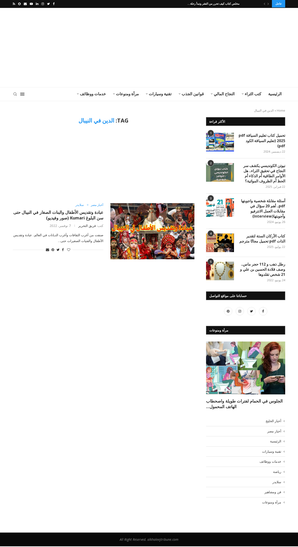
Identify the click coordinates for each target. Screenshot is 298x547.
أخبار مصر (97, 204)
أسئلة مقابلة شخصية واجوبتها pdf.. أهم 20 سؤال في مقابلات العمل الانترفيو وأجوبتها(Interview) (263, 208)
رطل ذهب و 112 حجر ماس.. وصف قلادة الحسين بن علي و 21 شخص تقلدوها (262, 269)
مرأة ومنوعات (127, 93)
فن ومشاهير (272, 492)
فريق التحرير (87, 225)
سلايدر (79, 204)
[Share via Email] (47, 249)
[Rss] (14, 3)
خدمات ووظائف (93, 93)
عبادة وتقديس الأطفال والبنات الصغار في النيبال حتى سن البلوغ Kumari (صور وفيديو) (58, 214)
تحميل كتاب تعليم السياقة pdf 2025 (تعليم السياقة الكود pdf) (262, 140)
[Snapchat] (19, 3)
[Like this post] (68, 249)
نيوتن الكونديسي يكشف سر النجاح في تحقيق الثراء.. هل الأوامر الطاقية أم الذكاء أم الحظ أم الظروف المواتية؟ (264, 173)
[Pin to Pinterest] (52, 249)
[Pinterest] (228, 312)
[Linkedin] (37, 3)
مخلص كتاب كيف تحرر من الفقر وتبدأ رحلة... (213, 4)
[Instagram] (42, 3)
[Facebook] (53, 3)
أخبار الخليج (273, 421)
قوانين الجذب (193, 93)
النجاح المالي (224, 93)
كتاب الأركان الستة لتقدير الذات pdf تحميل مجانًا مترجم (262, 239)
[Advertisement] (102, 47)
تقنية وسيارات (160, 93)
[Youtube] (31, 3)
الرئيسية (275, 93)
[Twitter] (48, 3)
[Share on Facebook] (63, 249)
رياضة (277, 472)
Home (281, 110)
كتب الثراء (253, 93)
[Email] (25, 3)
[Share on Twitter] (58, 249)
